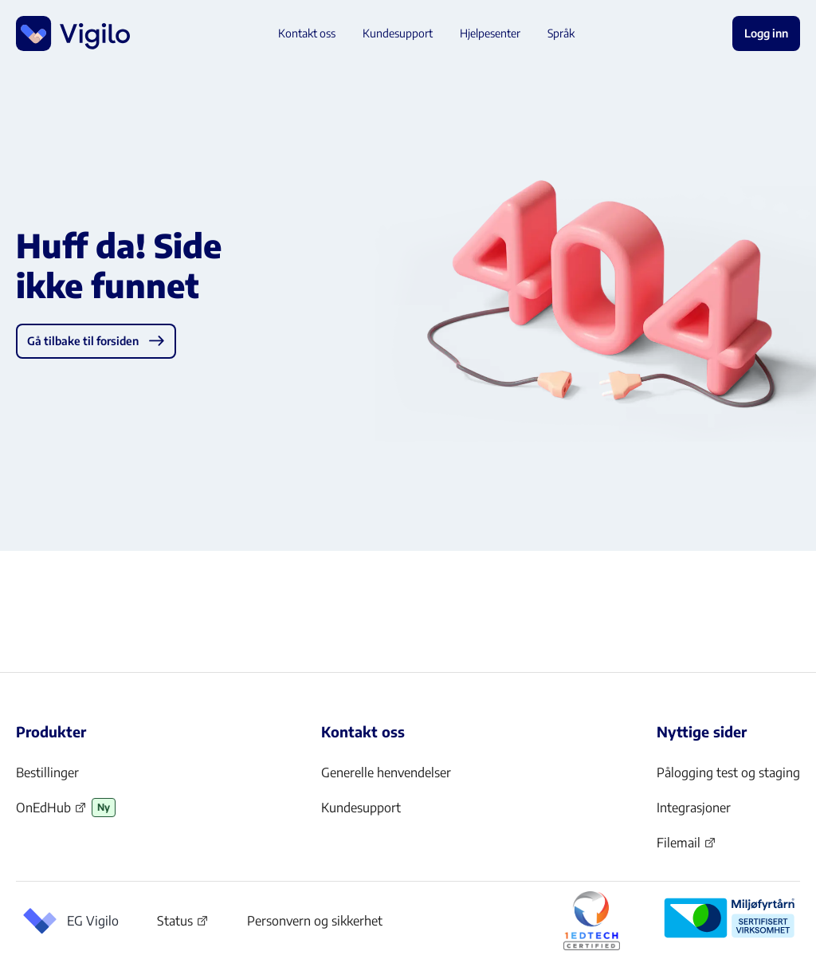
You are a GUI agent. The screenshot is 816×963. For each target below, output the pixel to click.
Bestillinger (47, 772)
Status (183, 924)
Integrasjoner (694, 808)
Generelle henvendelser (386, 772)
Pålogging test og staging (728, 772)
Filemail (686, 847)
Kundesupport (361, 808)
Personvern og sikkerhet (314, 921)
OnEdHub (51, 812)
